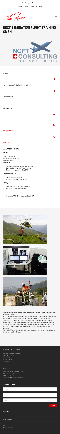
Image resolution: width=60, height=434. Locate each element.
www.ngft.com (8, 142)
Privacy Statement (7, 419)
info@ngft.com (8, 131)
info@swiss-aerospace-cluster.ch (31, 2)
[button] (56, 16)
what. (12, 427)
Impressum (6, 415)
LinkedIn (31, 3)
